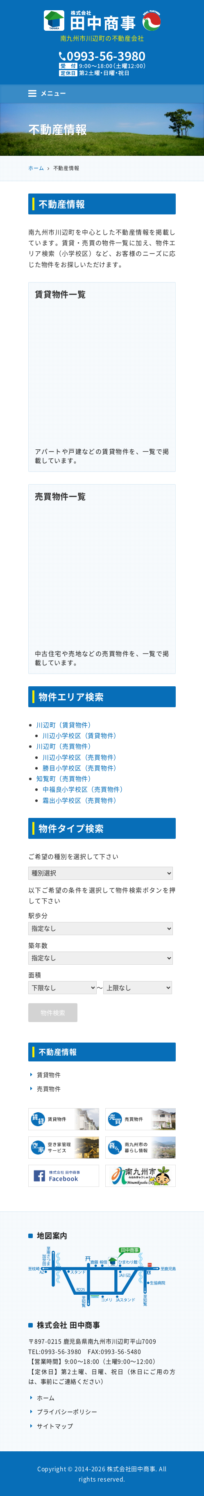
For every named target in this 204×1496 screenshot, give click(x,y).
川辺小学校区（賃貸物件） (81, 735)
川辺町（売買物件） (65, 746)
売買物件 (49, 1088)
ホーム (46, 1398)
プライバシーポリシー (67, 1411)
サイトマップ (55, 1426)
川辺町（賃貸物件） (65, 724)
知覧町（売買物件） (65, 778)
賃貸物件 (49, 1074)
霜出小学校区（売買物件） (81, 800)
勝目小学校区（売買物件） (81, 767)
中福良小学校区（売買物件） (85, 789)
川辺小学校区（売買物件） (81, 757)
